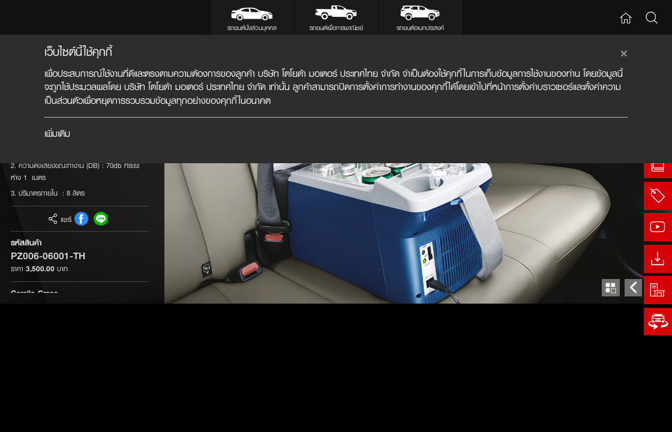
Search (652, 17)
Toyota (37, 17)
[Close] (624, 51)
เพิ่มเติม (57, 133)
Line (100, 347)
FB (81, 347)
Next (656, 416)
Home (626, 17)
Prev (633, 416)
